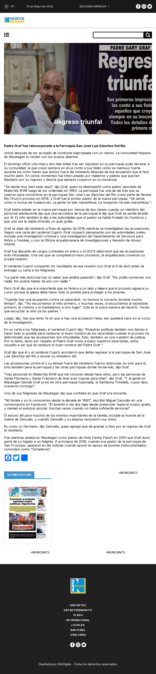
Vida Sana (78, 634)
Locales (78, 625)
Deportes (78, 605)
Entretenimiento (78, 610)
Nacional (78, 629)
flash (78, 615)
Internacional (78, 620)
